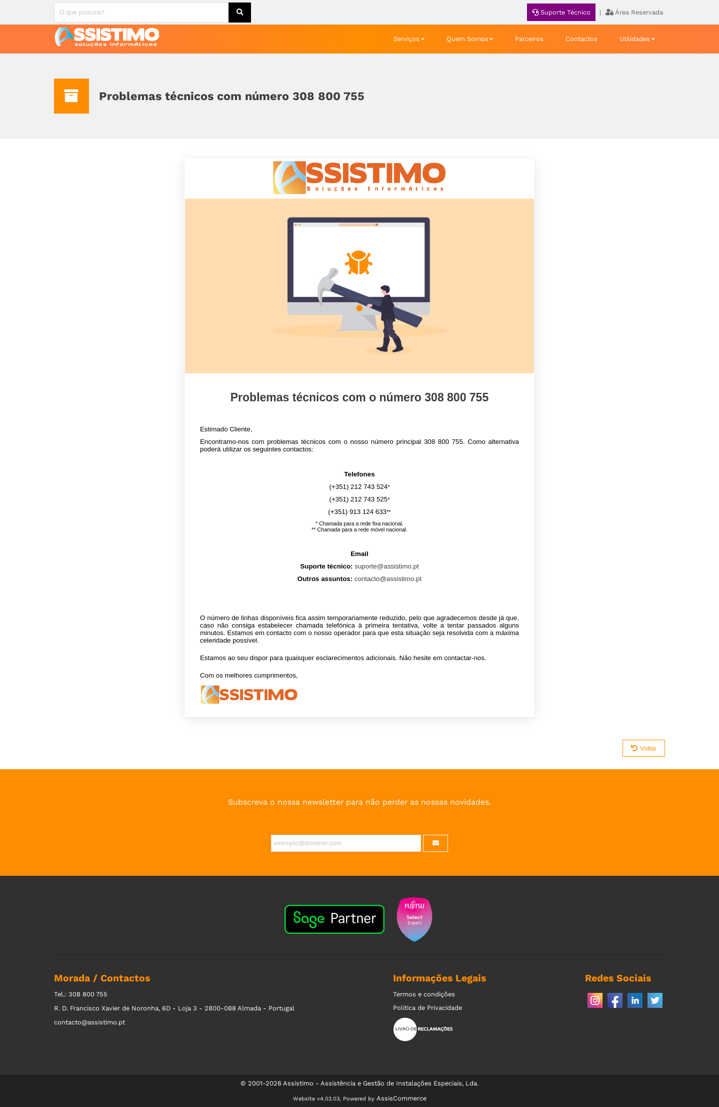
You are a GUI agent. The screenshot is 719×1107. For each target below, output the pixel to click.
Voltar (643, 748)
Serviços (407, 39)
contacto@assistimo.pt (388, 579)
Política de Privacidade (427, 1007)
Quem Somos (467, 39)
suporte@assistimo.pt (386, 566)
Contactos (582, 39)
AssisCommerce (401, 1098)
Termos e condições (424, 994)
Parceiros (529, 39)
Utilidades (635, 39)
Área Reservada (634, 12)
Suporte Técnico (561, 12)
